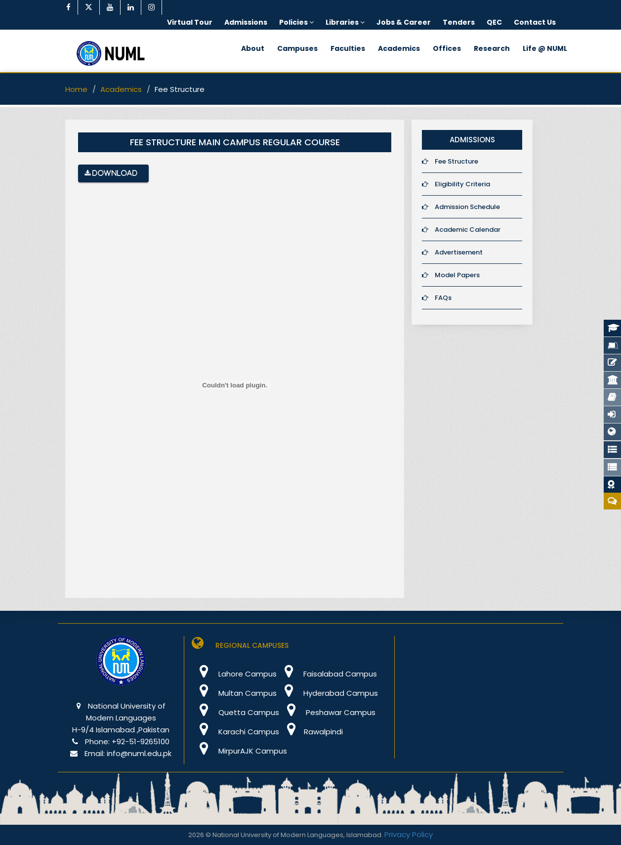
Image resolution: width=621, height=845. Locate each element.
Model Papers (451, 275)
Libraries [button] (345, 22)
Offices (447, 48)
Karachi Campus (235, 731)
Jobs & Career (403, 22)
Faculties (348, 48)
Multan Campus (234, 693)
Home (76, 89)
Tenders (459, 22)
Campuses (297, 48)
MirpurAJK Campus (239, 751)
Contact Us (535, 22)
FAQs (437, 297)
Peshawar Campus (327, 712)
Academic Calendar (461, 229)
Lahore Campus (234, 674)
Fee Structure (450, 161)
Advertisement (452, 252)
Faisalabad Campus (327, 674)
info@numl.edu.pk (139, 753)
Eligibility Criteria (456, 184)
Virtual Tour (189, 22)
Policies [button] (296, 22)
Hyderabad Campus (327, 693)
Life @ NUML (545, 48)
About (252, 48)
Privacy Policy (408, 834)
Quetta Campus (235, 712)
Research (492, 48)
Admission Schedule (461, 206)
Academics (399, 48)
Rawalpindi (311, 731)
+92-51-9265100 (140, 741)
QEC (494, 22)
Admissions (245, 22)
